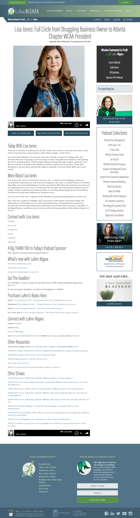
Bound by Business (114, 186)
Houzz (10, 234)
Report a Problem (38, 511)
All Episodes (97, 19)
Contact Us (43, 492)
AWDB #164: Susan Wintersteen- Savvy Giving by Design (32, 355)
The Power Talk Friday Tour (20, 264)
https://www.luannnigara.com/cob (23, 272)
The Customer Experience (114, 200)
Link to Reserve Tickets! (49, 367)
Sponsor (107, 19)
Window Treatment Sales (114, 154)
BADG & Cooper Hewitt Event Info (22, 367)
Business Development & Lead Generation (114, 170)
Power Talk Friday (15, 331)
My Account (43, 488)
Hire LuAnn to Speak (47, 473)
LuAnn (22, 19)
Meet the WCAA (114, 191)
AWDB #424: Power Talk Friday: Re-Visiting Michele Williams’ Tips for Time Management (46, 389)
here (14, 285)
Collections (116, 19)
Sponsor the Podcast (114, 77)
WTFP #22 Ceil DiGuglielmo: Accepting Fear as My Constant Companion (39, 419)
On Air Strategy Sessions (114, 210)
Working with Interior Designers (114, 196)
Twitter (37, 336)
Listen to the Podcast (47, 467)
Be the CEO (114, 159)
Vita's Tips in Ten (114, 144)
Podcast (75, 336)
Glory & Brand (39, 514)
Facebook (12, 225)
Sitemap (18, 511)
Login (125, 2)
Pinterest (12, 242)
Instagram (12, 229)
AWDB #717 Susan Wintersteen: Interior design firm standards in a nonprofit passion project (48, 351)
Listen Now (128, 19)
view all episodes (20, 133)
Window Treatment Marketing (114, 181)
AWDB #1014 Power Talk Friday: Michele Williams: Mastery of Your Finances (40, 378)
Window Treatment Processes (114, 164)
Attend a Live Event (47, 470)
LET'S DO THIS (97, 500)
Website (11, 221)
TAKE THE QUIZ (17, 2)
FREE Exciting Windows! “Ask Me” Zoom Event (27, 359)
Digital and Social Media (114, 215)
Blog (17, 327)
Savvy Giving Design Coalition (43, 346)
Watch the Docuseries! (17, 268)
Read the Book (44, 464)
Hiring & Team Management (114, 140)
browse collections (49, 133)
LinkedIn (11, 238)
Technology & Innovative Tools (114, 205)
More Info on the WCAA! (18, 363)
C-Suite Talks (114, 149)
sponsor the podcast (76, 133)
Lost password (44, 485)
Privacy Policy (27, 511)
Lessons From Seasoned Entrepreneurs (114, 176)
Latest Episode (114, 62)
